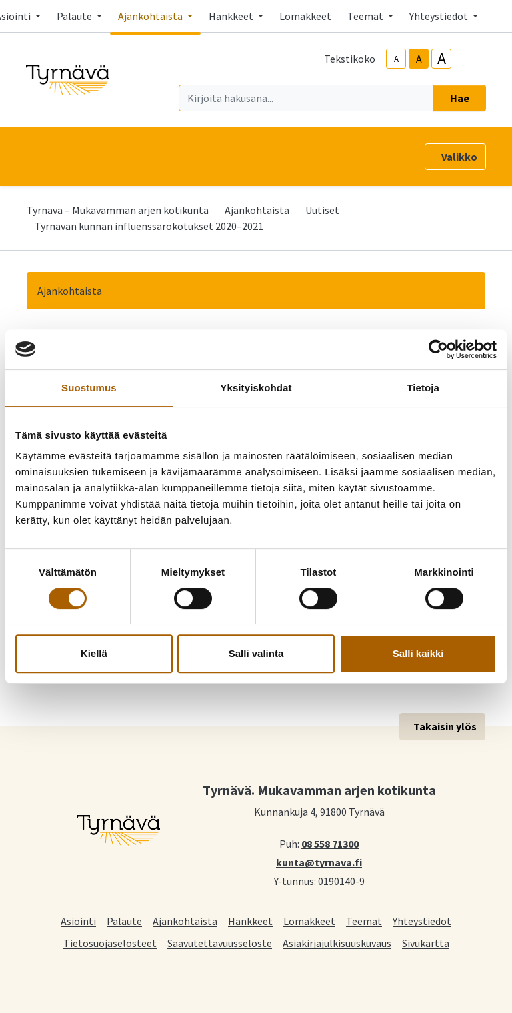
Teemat (364, 920)
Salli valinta (256, 653)
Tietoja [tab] (423, 387)
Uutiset (322, 210)
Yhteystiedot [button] (439, 16)
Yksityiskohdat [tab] (255, 387)
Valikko (459, 156)
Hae (459, 98)
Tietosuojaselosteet (110, 942)
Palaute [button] (75, 16)
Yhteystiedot (422, 920)
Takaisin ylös (445, 726)
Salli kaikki (418, 653)
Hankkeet (250, 920)
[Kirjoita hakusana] (306, 98)
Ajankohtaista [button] (151, 16)
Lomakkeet (305, 16)
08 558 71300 (330, 843)
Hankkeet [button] (232, 16)
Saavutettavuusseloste (219, 942)
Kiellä (94, 653)
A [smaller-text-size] (396, 59)
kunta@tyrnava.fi (319, 862)
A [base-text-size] (419, 58)
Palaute (124, 920)
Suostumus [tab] (89, 387)
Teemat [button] (366, 16)
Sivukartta (425, 942)
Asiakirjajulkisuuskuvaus (337, 942)
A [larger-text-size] (441, 59)
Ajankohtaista (257, 210)
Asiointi (78, 920)
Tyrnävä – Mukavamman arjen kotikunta (118, 210)
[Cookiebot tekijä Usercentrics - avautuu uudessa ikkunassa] (438, 349)
